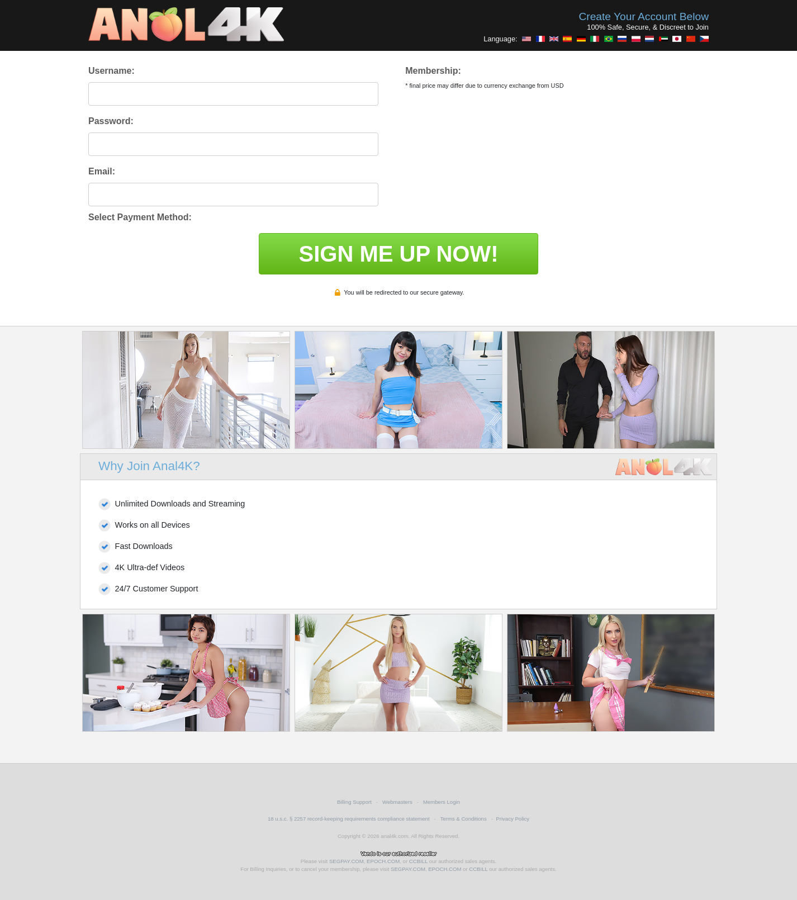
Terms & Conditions (463, 819)
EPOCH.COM (383, 861)
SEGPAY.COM (346, 861)
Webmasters (397, 802)
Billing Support (354, 802)
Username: (111, 70)
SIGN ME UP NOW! (398, 253)
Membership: (433, 70)
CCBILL (418, 861)
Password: (111, 121)
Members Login (441, 802)
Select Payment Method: (140, 217)
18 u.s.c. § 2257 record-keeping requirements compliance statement (349, 819)
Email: (101, 171)
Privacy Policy (512, 819)
